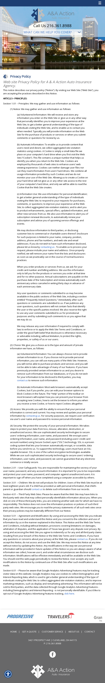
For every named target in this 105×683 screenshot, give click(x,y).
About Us (73, 631)
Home (13, 631)
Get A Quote (29, 631)
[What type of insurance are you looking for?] (52, 32)
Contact (89, 631)
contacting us (48, 247)
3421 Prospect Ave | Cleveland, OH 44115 (52, 640)
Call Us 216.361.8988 (52, 25)
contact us (22, 380)
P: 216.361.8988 (52, 643)
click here (69, 593)
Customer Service (52, 631)
